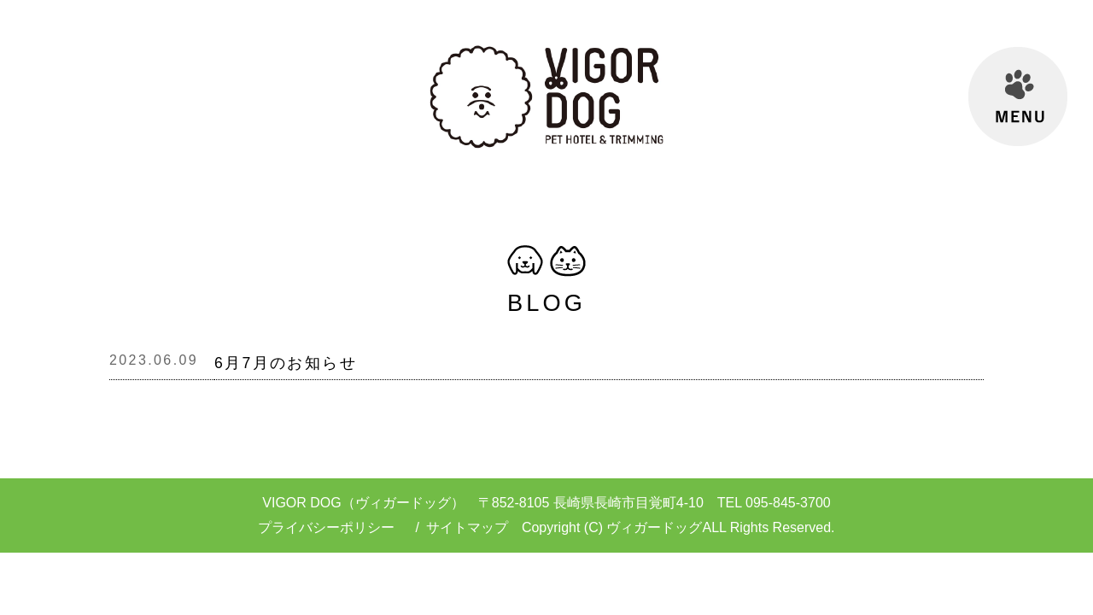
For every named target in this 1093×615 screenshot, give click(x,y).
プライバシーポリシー (326, 527)
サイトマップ (467, 527)
